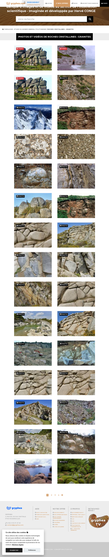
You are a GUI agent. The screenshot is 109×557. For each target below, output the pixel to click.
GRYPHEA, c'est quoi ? (78, 514)
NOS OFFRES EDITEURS (60, 514)
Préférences (32, 550)
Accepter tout (14, 550)
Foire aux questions (42, 514)
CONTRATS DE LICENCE (78, 523)
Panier (104, 3)
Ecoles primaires (59, 520)
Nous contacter (41, 512)
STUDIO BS (68, 549)
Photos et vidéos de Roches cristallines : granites (54, 36)
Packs (75, 3)
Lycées (55, 524)
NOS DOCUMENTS (58, 512)
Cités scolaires (58, 526)
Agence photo (33, 5)
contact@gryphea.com (15, 525)
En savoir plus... (41, 516)
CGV (72, 518)
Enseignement (33, 2)
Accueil (48, 3)
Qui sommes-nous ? (77, 512)
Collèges (56, 522)
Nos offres (62, 3)
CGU (72, 521)
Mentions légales (77, 516)
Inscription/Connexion (89, 3)
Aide (37, 518)
